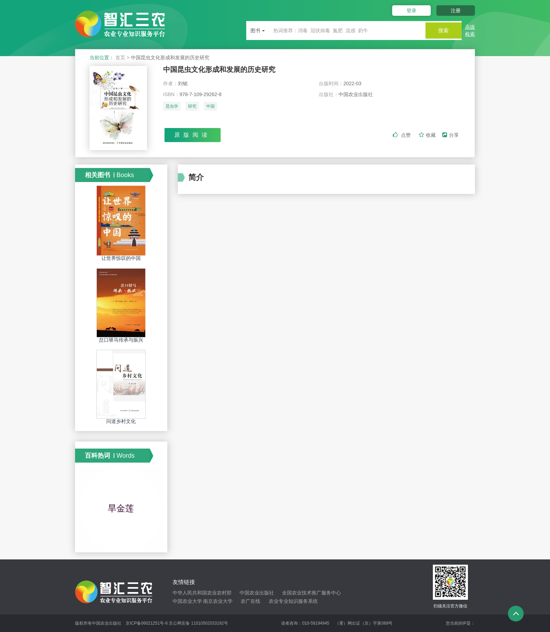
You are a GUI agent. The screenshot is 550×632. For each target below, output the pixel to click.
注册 (456, 10)
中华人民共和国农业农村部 (202, 593)
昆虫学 (172, 107)
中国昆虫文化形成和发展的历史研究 (225, 70)
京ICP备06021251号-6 (147, 623)
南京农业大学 (218, 601)
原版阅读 (192, 136)
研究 (192, 107)
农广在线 (250, 601)
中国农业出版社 (257, 593)
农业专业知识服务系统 (293, 601)
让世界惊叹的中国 (121, 258)
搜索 (440, 30)
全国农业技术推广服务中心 (311, 593)
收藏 (428, 136)
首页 (120, 57)
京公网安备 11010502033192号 (198, 623)
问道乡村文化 (121, 421)
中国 (210, 107)
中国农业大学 (187, 601)
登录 (407, 10)
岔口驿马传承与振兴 (121, 340)
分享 (450, 136)
